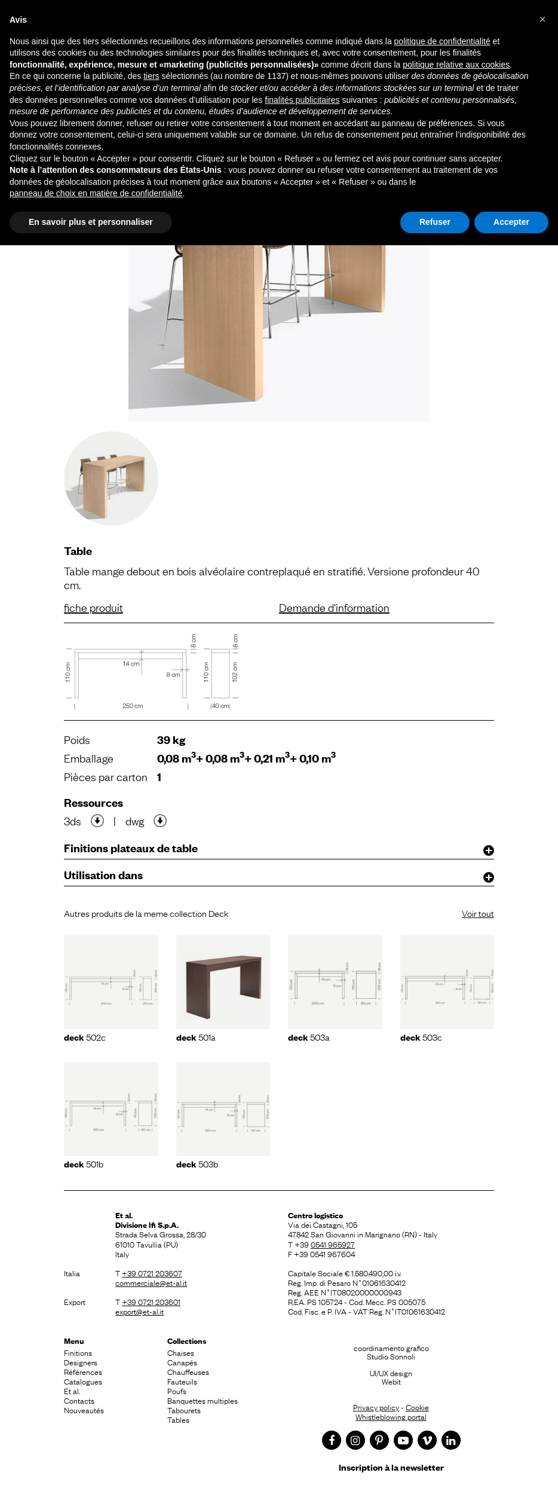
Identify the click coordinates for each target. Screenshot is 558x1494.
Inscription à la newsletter (391, 1467)
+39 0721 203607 (152, 1273)
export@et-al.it (139, 1311)
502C (85, 1036)
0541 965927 (333, 1244)
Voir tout (478, 912)
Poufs (176, 1390)
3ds (72, 820)
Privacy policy (376, 1407)
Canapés (182, 1362)
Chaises (180, 1352)
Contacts (79, 1400)
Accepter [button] (511, 222)
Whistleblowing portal (391, 1416)
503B (197, 1163)
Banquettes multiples (202, 1400)
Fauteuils (182, 1381)
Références (83, 1371)
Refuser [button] (434, 222)
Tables (178, 1419)
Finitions (78, 1352)
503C (421, 1036)
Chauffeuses (188, 1371)
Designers (80, 1362)
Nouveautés (84, 1409)
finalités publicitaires (302, 100)
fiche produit (93, 607)
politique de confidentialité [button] (442, 41)
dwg (134, 820)
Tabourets (184, 1409)
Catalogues (83, 1381)
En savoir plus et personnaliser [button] (91, 222)
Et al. (72, 1390)
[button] (542, 19)
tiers (151, 76)
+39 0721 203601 (151, 1301)
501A (196, 1036)
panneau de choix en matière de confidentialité (96, 193)
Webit (391, 1381)
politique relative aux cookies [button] (456, 64)
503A (309, 1036)
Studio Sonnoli (391, 1356)
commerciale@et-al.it (151, 1282)
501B (83, 1163)
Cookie (417, 1407)
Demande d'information (334, 607)
